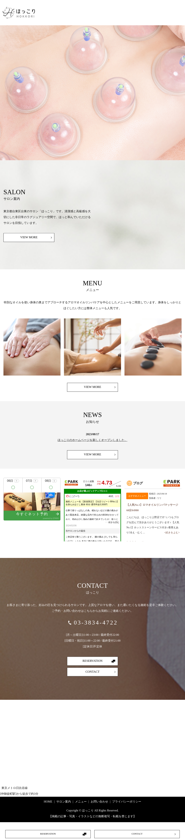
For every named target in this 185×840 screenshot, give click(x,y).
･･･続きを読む (112, 527)
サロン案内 (147, 12)
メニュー (172, 12)
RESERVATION (48, 833)
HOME (48, 806)
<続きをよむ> (172, 537)
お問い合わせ (158, 23)
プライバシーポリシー (126, 806)
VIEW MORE (28, 242)
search (177, 22)
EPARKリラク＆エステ (171, 488)
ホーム (125, 12)
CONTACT (137, 833)
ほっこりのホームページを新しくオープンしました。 (92, 444)
